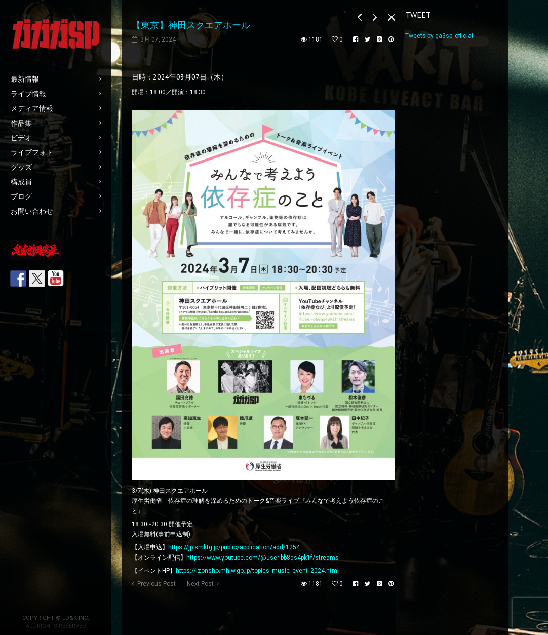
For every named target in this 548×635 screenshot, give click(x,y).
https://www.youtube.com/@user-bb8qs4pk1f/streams (262, 557)
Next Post (200, 583)
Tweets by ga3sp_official (439, 35)
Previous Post (156, 583)
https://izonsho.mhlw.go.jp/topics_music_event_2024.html (257, 570)
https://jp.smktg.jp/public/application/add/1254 (234, 547)
